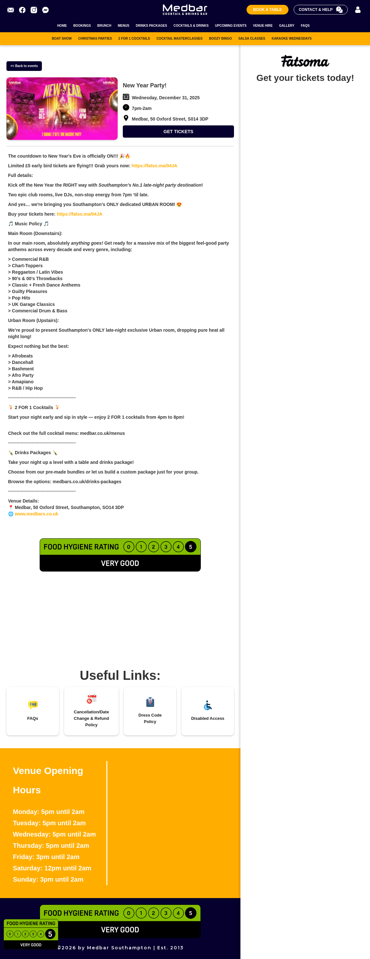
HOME (62, 25)
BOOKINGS (82, 25)
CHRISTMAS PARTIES (95, 38)
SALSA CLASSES (251, 38)
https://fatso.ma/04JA (154, 165)
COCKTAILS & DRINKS (191, 25)
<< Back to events (24, 66)
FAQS (305, 25)
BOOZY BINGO (220, 38)
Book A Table (267, 9)
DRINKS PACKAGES (151, 25)
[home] (185, 9)
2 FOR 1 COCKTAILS (134, 38)
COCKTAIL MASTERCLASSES (179, 38)
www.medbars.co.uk (36, 513)
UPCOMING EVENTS (231, 25)
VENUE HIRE (263, 25)
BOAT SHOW (62, 38)
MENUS (123, 25)
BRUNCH (104, 25)
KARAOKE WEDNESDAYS (292, 38)
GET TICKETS (178, 131)
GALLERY (286, 25)
